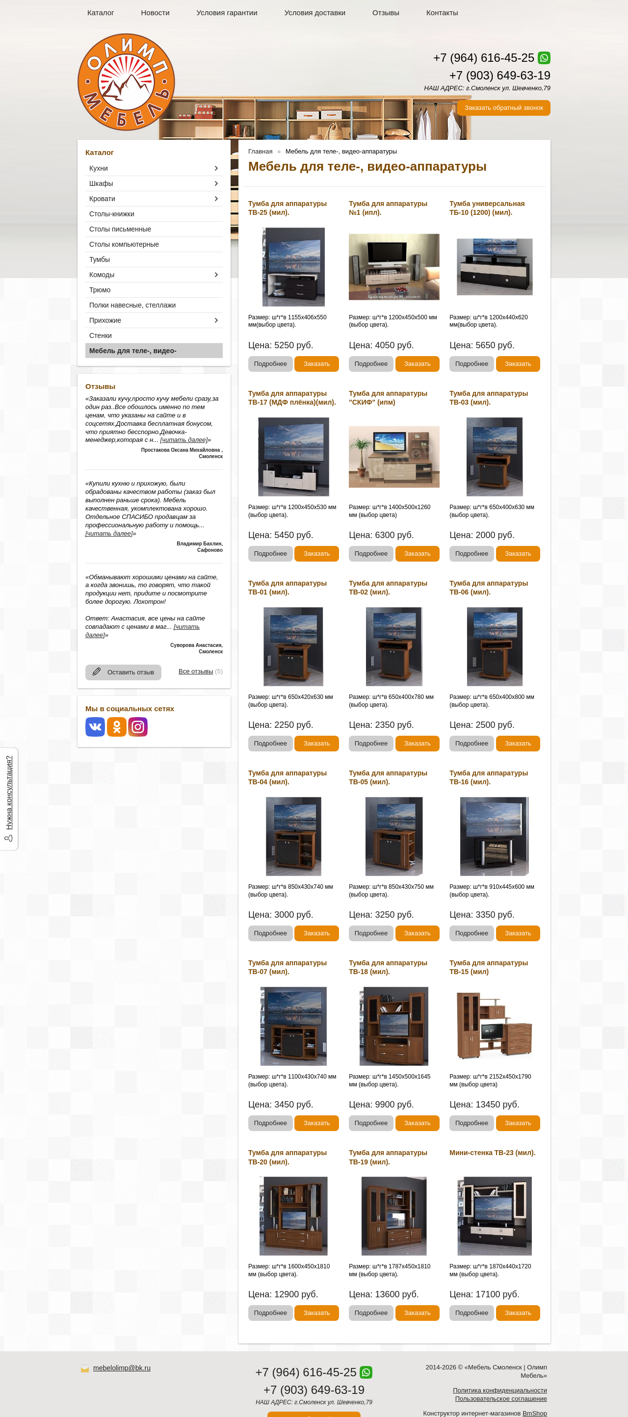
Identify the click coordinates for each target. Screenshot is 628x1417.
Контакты (442, 12)
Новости (155, 12)
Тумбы (99, 259)
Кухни (98, 168)
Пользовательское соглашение (501, 1398)
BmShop (535, 1413)
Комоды (101, 275)
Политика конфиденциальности (500, 1390)
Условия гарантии (227, 12)
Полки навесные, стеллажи (132, 305)
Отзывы (385, 12)
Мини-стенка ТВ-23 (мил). (492, 1153)
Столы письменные (120, 229)
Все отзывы (196, 671)
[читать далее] (184, 439)
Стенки (100, 335)
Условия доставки (315, 12)
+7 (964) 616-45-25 (483, 57)
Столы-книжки (111, 214)
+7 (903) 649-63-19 (499, 75)
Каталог (100, 12)
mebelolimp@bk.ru (122, 1368)
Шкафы (101, 183)
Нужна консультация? (8, 793)
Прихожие (105, 320)
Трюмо (99, 290)
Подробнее (270, 363)
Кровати (102, 199)
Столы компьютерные (124, 244)
